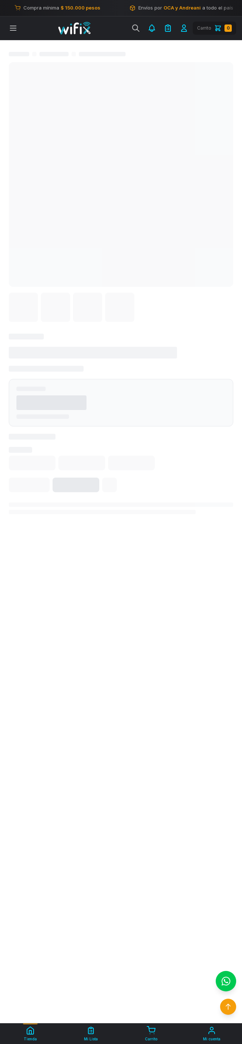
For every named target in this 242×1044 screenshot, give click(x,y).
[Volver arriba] (228, 1007)
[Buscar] (135, 28)
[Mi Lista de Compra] (168, 28)
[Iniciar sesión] (184, 28)
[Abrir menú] (13, 28)
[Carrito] (214, 28)
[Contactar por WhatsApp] (226, 981)
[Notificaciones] (152, 28)
